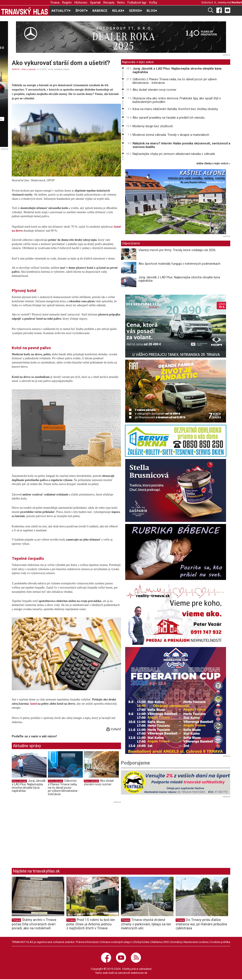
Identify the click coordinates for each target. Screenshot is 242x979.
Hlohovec (80, 2)
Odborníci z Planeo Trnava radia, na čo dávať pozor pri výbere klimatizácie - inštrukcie (63, 787)
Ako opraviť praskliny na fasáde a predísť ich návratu (169, 117)
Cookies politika (220, 942)
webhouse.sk (139, 972)
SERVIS (16, 69)
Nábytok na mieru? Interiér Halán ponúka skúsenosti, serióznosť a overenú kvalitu (181, 145)
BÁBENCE (99, 11)
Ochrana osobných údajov (116, 942)
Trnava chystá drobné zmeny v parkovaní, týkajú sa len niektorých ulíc (146, 924)
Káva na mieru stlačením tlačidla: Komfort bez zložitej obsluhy (175, 109)
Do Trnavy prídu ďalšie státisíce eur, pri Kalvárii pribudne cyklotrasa (201, 924)
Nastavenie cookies (196, 942)
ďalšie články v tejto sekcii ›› (213, 163)
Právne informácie (87, 942)
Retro (121, 2)
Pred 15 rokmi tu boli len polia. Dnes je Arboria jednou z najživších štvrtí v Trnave (90, 924)
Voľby (153, 2)
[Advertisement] (47, 833)
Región (67, 2)
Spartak (95, 2)
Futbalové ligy (137, 2)
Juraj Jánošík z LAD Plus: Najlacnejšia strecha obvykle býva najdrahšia (29, 786)
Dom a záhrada (28, 69)
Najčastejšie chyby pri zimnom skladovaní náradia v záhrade (174, 154)
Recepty (108, 2)
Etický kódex (142, 942)
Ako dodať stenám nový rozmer (99, 782)
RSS (166, 942)
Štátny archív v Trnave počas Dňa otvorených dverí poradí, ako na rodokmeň (34, 924)
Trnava (54, 2)
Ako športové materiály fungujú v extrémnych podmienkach (179, 264)
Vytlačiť (113, 729)
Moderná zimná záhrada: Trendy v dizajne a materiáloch (171, 135)
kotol (33, 703)
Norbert (236, 2)
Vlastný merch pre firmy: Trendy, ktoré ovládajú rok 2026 (177, 250)
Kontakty (176, 942)
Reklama (156, 942)
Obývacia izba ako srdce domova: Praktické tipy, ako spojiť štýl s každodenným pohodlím (177, 100)
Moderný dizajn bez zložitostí (153, 126)
